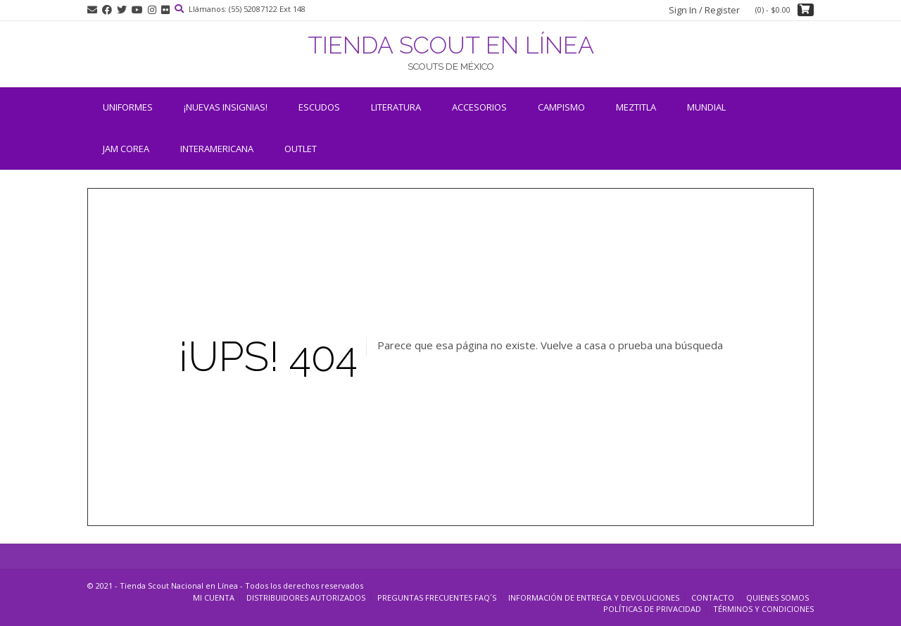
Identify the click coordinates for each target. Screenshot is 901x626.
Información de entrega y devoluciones (593, 597)
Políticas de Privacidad (652, 608)
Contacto (712, 597)
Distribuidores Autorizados (305, 597)
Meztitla (636, 107)
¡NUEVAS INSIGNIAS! (225, 107)
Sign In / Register (704, 10)
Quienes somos (777, 597)
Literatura (396, 107)
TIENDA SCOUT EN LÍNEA (451, 45)
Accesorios (479, 107)
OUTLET (300, 148)
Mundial (706, 107)
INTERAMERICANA (216, 148)
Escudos (319, 107)
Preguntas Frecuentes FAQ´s (436, 597)
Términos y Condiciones (763, 608)
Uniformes (128, 107)
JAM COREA (126, 148)
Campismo (561, 107)
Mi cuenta (213, 597)
